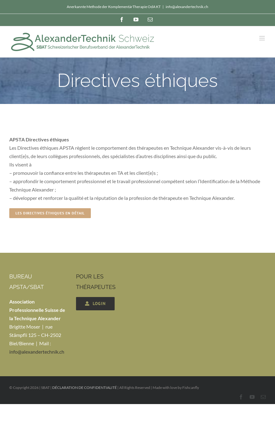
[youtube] (252, 396)
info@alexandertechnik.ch (187, 6)
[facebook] (241, 396)
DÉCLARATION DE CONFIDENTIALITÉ (84, 387)
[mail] (263, 396)
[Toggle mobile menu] (262, 38)
